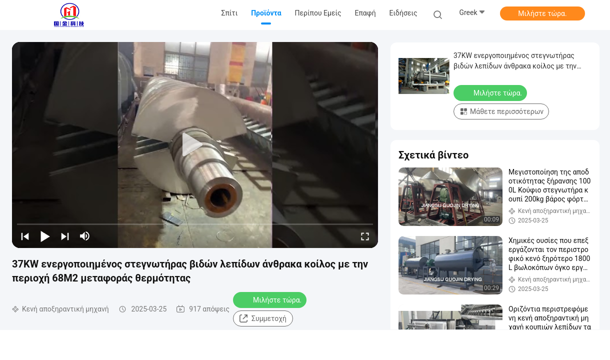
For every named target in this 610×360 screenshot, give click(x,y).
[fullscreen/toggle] (365, 236)
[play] (195, 145)
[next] (65, 236)
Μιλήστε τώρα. (542, 14)
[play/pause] (45, 236)
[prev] (25, 236)
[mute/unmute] (85, 236)
